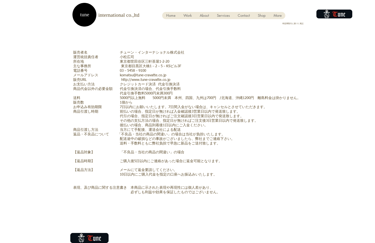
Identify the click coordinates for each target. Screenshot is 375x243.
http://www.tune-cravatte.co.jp (145, 80)
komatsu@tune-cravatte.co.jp (143, 75)
